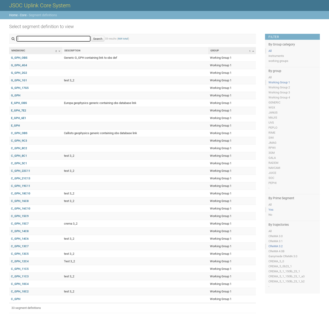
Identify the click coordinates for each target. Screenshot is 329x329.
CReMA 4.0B (276, 251)
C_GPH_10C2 (20, 291)
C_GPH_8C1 (19, 155)
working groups (278, 61)
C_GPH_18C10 (20, 193)
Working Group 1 (279, 82)
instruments (276, 56)
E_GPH (15, 125)
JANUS (273, 112)
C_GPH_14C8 (20, 231)
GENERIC (274, 102)
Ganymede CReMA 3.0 (282, 256)
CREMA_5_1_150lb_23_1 (284, 271)
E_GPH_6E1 (18, 118)
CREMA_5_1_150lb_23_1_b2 (286, 281)
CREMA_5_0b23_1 (280, 266)
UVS (271, 122)
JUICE (272, 173)
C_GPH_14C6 (20, 238)
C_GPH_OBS (19, 133)
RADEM (273, 162)
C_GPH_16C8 (20, 201)
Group (214, 50)
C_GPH (15, 299)
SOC (271, 178)
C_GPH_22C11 (20, 170)
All (270, 51)
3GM (271, 152)
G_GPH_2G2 (19, 72)
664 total (123, 38)
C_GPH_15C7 (20, 223)
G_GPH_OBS (19, 57)
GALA (272, 157)
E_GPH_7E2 (18, 110)
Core (23, 15)
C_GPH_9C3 (19, 140)
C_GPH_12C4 (20, 261)
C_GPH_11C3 (20, 276)
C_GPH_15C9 (20, 216)
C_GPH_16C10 (20, 208)
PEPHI (272, 183)
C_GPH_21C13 (20, 178)
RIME (271, 132)
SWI (271, 137)
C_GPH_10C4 (20, 284)
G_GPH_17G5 (20, 88)
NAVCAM (274, 168)
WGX (271, 107)
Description (72, 50)
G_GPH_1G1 (19, 80)
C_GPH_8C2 (19, 148)
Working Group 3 (279, 92)
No (270, 214)
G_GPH (15, 95)
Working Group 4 (279, 97)
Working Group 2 (279, 87)
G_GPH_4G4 (19, 65)
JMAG (272, 142)
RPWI (272, 147)
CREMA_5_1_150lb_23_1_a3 (286, 276)
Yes (270, 209)
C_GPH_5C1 (19, 163)
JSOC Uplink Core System (39, 5)
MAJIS (272, 117)
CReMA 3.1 (275, 241)
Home (13, 15)
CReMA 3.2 (275, 246)
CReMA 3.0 (275, 236)
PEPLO (272, 127)
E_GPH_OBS (19, 103)
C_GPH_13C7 (20, 246)
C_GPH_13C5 (20, 253)
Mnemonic (18, 50)
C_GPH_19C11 (20, 186)
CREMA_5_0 (276, 261)
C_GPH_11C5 (20, 269)
